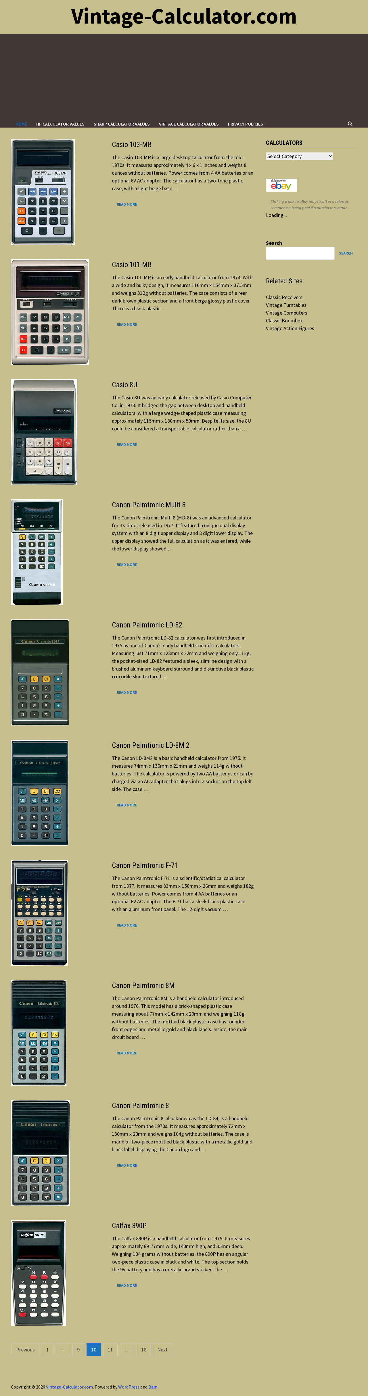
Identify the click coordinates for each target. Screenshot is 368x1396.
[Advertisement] (184, 77)
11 (110, 1349)
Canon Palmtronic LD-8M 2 (150, 745)
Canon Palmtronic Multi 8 (149, 505)
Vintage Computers (286, 312)
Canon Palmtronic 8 (140, 1106)
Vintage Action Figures (290, 328)
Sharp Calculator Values (122, 124)
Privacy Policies (245, 124)
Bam (153, 1387)
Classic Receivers (284, 297)
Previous (25, 1349)
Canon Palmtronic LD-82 (147, 625)
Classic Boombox (284, 320)
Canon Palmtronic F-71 (145, 865)
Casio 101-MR (131, 265)
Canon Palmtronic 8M (143, 985)
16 (143, 1349)
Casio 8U (124, 385)
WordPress (128, 1387)
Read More (126, 203)
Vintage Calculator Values (189, 124)
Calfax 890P (129, 1226)
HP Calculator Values (60, 124)
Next (162, 1349)
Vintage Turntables (286, 305)
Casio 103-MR (131, 144)
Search (274, 243)
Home (21, 124)
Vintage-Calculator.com (184, 16)
